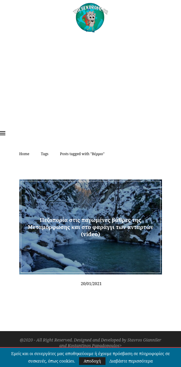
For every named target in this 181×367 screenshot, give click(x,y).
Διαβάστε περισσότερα (131, 361)
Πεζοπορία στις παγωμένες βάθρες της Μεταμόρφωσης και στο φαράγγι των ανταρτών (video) (90, 227)
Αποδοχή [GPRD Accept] (92, 361)
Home (24, 153)
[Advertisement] (90, 76)
